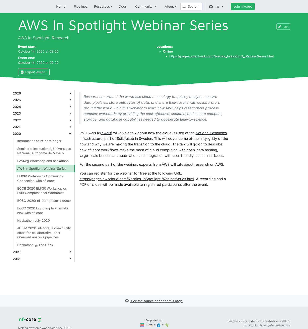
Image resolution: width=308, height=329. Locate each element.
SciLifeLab (125, 138)
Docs (123, 6)
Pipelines (80, 6)
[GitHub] (211, 6)
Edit (283, 26)
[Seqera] (142, 324)
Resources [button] (102, 6)
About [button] (169, 6)
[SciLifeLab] (167, 324)
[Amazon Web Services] (150, 324)
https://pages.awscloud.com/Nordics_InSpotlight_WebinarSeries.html (221, 56)
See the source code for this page (154, 301)
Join (242, 6)
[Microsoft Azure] (159, 324)
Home (60, 6)
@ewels (104, 133)
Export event (33, 72)
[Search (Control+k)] (191, 6)
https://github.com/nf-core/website (267, 325)
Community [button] (144, 6)
